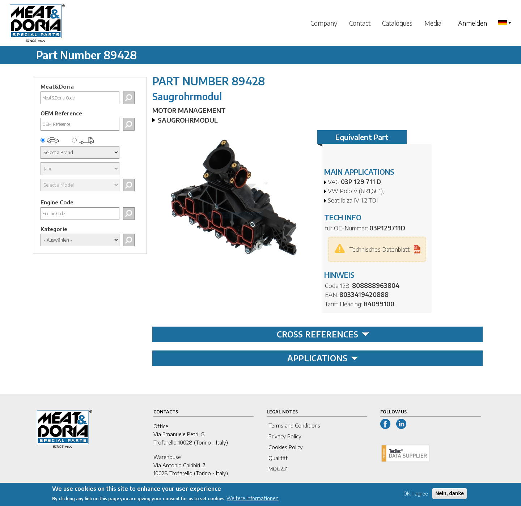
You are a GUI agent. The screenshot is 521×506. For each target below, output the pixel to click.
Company (323, 23)
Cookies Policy (285, 447)
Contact (359, 23)
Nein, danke (449, 495)
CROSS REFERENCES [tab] (323, 334)
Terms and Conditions (294, 425)
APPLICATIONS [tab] (322, 358)
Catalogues (397, 23)
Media (432, 23)
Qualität (278, 458)
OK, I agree (415, 496)
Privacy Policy (284, 436)
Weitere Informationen (252, 501)
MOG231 (278, 468)
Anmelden (472, 23)
